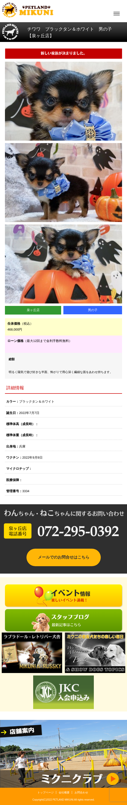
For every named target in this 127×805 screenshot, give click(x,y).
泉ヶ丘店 (33, 310)
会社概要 (64, 792)
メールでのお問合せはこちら (63, 557)
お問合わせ (81, 792)
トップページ (45, 792)
